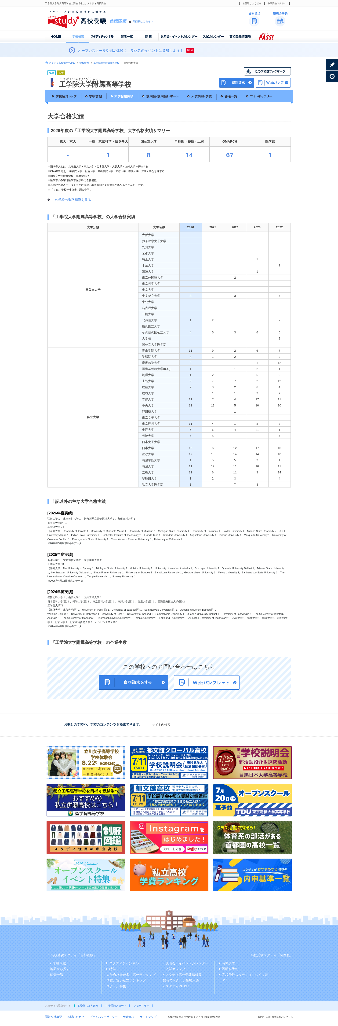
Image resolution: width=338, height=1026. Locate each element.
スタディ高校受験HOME (62, 63)
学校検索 (84, 63)
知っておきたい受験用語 (181, 980)
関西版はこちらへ (143, 21)
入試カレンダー (177, 969)
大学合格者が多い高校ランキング (131, 975)
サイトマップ (148, 1017)
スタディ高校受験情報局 (184, 975)
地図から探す (60, 969)
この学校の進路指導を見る (71, 200)
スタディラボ (141, 1005)
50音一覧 (57, 975)
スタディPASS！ (178, 986)
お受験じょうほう (252, 3)
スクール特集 (116, 986)
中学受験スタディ (277, 3)
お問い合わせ (75, 1017)
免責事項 (128, 1017)
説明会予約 (230, 969)
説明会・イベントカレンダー (187, 963)
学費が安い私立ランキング (126, 980)
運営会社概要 (53, 1017)
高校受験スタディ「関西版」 (272, 955)
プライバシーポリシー (104, 1017)
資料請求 (228, 963)
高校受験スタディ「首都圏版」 (74, 955)
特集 (112, 969)
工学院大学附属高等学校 (106, 63)
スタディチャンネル (124, 963)
